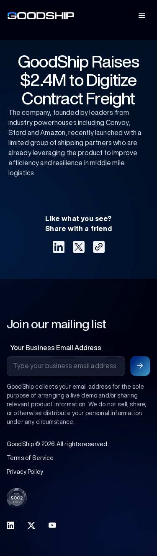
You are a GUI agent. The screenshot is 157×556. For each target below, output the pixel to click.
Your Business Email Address (55, 347)
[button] (142, 16)
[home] (39, 16)
